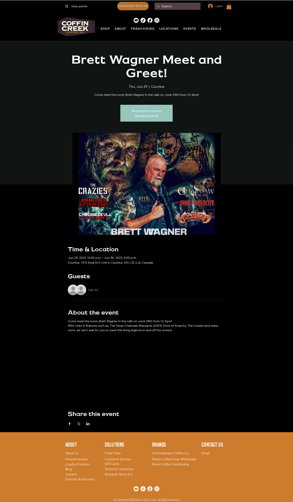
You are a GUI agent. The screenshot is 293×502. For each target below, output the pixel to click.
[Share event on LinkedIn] (88, 423)
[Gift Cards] (123, 464)
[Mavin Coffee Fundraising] (173, 464)
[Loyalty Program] (82, 464)
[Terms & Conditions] (131, 469)
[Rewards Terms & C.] (136, 474)
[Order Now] (123, 453)
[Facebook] (149, 20)
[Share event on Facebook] (69, 423)
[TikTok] (143, 20)
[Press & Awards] (83, 459)
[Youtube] (136, 20)
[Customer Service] (123, 459)
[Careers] (79, 474)
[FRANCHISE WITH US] (133, 6)
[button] (229, 6)
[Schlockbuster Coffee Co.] (171, 453)
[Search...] (177, 6)
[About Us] (91, 453)
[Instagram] (156, 20)
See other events (146, 115)
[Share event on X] (79, 423)
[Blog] (71, 469)
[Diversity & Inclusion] (90, 479)
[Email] (207, 453)
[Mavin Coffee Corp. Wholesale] (175, 459)
